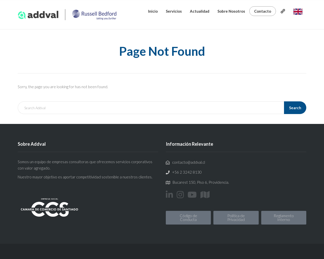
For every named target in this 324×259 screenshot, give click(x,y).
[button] (188, 218)
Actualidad (199, 11)
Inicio (153, 11)
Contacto (262, 11)
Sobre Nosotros (231, 11)
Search (295, 107)
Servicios (174, 11)
